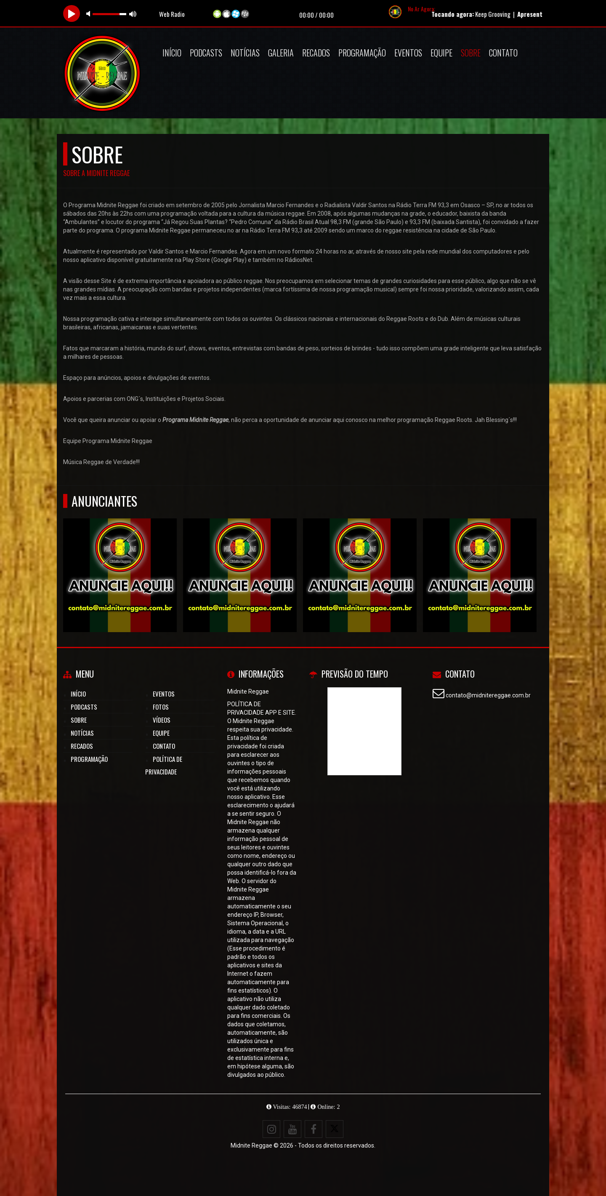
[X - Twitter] (334, 1129)
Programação (362, 52)
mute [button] (89, 14)
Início (171, 52)
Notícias (245, 52)
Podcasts (206, 52)
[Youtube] (292, 1129)
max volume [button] (133, 14)
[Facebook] (313, 1129)
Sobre (471, 52)
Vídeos (161, 719)
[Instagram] (271, 1129)
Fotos (161, 706)
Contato (503, 52)
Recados (316, 52)
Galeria (281, 52)
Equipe (441, 52)
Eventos (408, 52)
